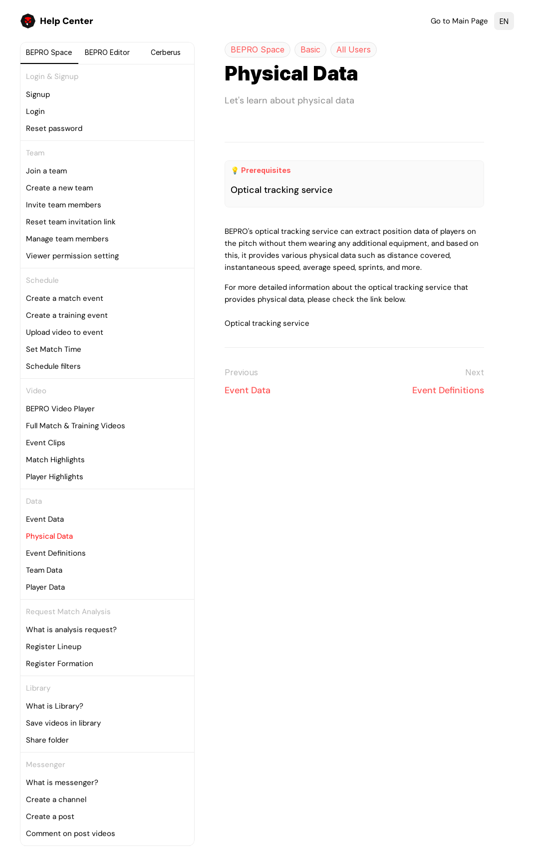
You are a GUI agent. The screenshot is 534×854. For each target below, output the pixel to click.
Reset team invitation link (71, 222)
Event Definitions (56, 553)
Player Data (45, 587)
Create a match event (64, 298)
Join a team (46, 171)
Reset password (54, 128)
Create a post (50, 817)
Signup (38, 94)
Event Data (45, 519)
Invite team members (63, 205)
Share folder (47, 740)
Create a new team (59, 188)
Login (35, 111)
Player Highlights (54, 477)
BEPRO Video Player (60, 409)
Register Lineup (53, 647)
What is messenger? (62, 783)
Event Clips (45, 443)
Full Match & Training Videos (75, 426)
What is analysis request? (71, 630)
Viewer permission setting (72, 256)
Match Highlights (55, 460)
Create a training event (67, 315)
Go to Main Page (459, 21)
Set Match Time (53, 349)
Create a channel (56, 800)
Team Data (44, 570)
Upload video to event (64, 332)
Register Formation (59, 664)
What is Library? (54, 706)
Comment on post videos (70, 834)
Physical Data (49, 536)
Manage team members (67, 239)
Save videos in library (63, 723)
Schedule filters (53, 366)
